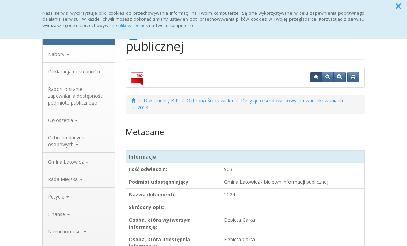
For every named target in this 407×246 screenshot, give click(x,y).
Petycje (58, 196)
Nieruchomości (67, 231)
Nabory (58, 54)
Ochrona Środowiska (210, 100)
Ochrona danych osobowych (66, 141)
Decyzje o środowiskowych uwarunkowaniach (292, 100)
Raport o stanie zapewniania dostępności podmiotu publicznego (76, 96)
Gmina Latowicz (68, 162)
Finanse (59, 214)
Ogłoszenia (63, 120)
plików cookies (133, 25)
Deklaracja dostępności (74, 71)
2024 (142, 107)
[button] (398, 6)
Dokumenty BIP (161, 100)
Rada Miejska (65, 179)
